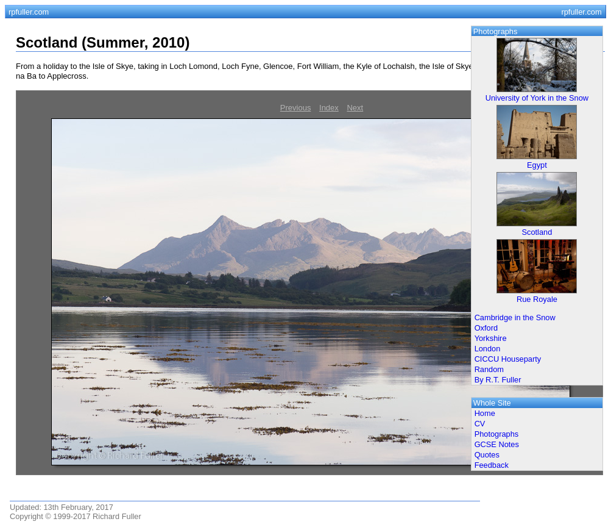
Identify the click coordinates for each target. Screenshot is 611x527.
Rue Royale (537, 299)
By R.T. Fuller (498, 379)
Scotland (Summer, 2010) (102, 42)
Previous (295, 107)
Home (485, 413)
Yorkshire (491, 338)
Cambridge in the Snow (515, 317)
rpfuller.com (29, 11)
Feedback (492, 465)
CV (480, 423)
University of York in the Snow (537, 97)
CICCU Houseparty (508, 359)
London (488, 348)
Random (489, 369)
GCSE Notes (497, 444)
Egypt (537, 165)
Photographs (497, 434)
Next (355, 107)
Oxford (486, 327)
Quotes (487, 454)
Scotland (537, 232)
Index (329, 107)
